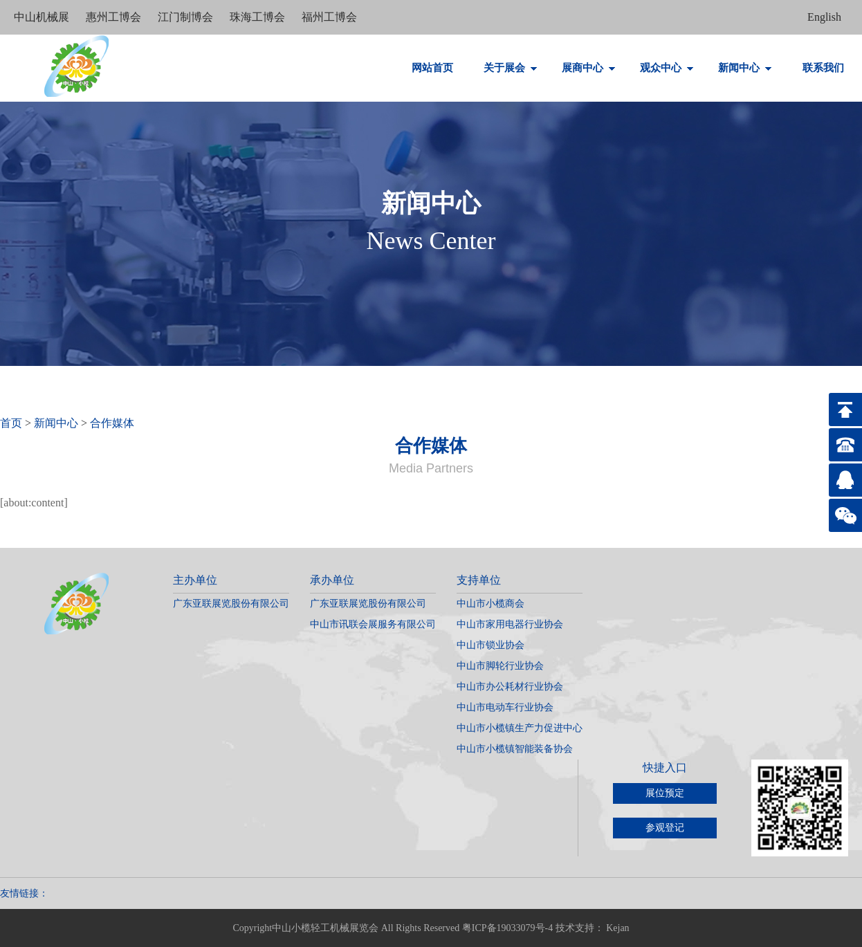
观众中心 (667, 67)
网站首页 (432, 67)
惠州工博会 (115, 17)
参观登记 (664, 827)
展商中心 (589, 67)
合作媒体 (112, 423)
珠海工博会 (259, 17)
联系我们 (823, 67)
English (824, 17)
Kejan (617, 928)
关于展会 (511, 67)
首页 (11, 423)
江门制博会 (187, 17)
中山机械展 (43, 17)
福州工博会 (329, 17)
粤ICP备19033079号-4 (507, 928)
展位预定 (664, 793)
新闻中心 (745, 67)
